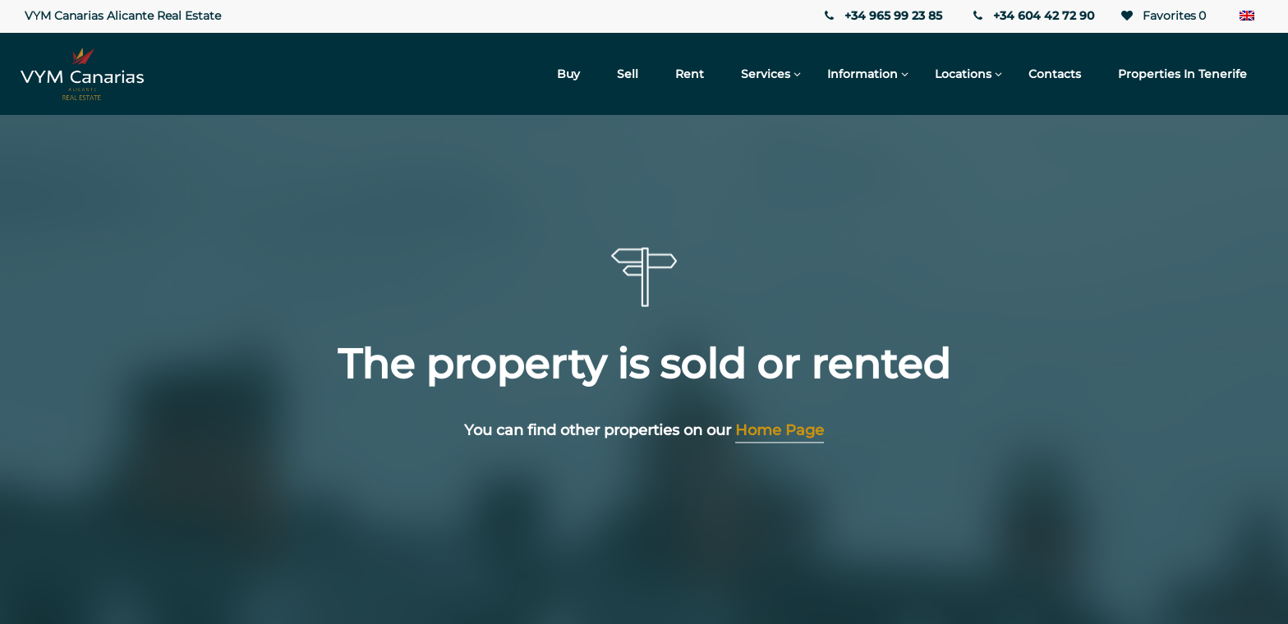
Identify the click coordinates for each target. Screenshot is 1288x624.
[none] (1247, 16)
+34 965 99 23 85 (881, 15)
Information (862, 74)
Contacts (1054, 74)
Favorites (1162, 16)
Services (765, 74)
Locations (963, 74)
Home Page (779, 430)
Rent (689, 74)
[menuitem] (1247, 16)
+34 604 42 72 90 (1032, 15)
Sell (627, 74)
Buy (568, 74)
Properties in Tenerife (1182, 74)
